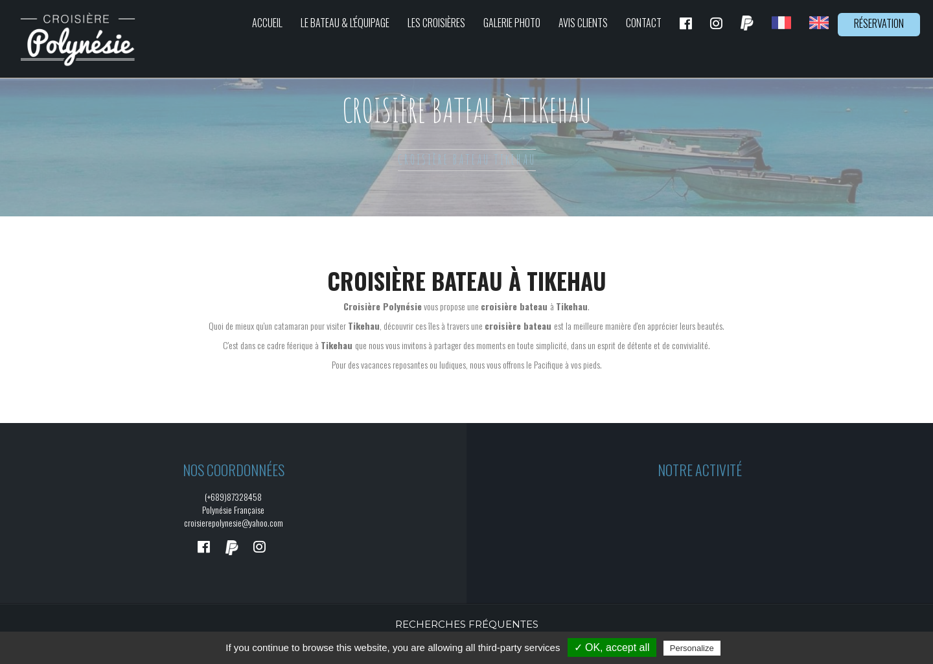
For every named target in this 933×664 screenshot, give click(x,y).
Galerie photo (511, 22)
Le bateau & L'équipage (345, 22)
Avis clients (583, 22)
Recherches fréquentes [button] (466, 624)
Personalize (692, 648)
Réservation (879, 23)
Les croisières (436, 22)
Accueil (267, 22)
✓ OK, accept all (612, 647)
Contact (644, 22)
